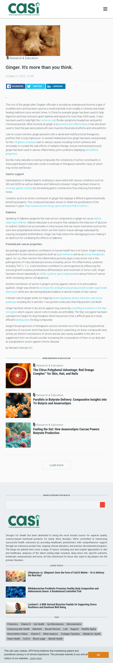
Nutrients (37, 629)
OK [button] (98, 655)
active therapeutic (94, 254)
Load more (56, 465)
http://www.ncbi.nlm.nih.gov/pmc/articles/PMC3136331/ (57, 206)
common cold (48, 120)
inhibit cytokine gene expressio (57, 273)
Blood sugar (39, 638)
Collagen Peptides (70, 633)
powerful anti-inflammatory (73, 124)
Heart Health (13, 638)
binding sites (23, 319)
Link (65, 629)
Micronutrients (74, 624)
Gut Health (39, 624)
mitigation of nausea (25, 142)
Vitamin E (35, 633)
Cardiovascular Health (18, 629)
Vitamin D (26, 624)
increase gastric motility (19, 188)
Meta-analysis (50, 633)
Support (74, 629)
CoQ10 (26, 638)
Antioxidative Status (17, 633)
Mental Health (55, 638)
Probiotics (12, 624)
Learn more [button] (36, 658)
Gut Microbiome (55, 624)
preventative (66, 254)
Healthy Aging (89, 629)
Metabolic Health (91, 633)
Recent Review (52, 629)
